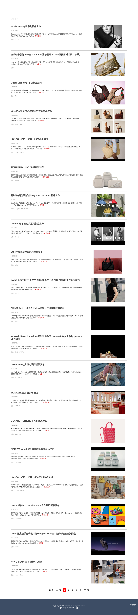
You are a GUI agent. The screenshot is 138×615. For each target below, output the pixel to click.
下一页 (86, 590)
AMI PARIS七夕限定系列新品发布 (27, 364)
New (16, 575)
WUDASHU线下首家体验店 (24, 392)
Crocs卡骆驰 (19, 518)
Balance (21, 575)
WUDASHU (18, 406)
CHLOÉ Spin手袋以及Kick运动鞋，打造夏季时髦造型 (37, 308)
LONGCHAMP (19, 152)
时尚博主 (21, 352)
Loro (16, 124)
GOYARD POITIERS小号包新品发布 (29, 421)
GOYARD (18, 434)
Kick (16, 321)
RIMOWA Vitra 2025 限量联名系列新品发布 (32, 449)
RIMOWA (18, 462)
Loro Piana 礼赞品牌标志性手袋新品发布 (31, 111)
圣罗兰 (17, 293)
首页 (12, 19)
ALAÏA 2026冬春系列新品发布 (26, 26)
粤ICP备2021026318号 (69, 608)
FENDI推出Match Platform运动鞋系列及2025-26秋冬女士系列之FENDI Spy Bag (46, 337)
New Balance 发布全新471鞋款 (26, 562)
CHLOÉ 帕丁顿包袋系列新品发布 (27, 223)
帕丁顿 (17, 237)
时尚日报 (56, 606)
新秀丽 (17, 180)
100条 (51, 590)
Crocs (17, 547)
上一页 (58, 590)
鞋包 (16, 19)
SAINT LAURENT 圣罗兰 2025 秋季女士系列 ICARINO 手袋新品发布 (45, 280)
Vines (26, 208)
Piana (20, 124)
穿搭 (16, 352)
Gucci (17, 96)
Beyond (18, 208)
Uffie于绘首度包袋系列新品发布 (26, 252)
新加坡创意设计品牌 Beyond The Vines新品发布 (35, 195)
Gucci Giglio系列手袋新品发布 (26, 83)
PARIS (20, 378)
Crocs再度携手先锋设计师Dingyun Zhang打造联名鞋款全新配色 (43, 533)
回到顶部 (133, 605)
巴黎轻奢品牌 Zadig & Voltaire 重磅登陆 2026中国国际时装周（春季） (46, 54)
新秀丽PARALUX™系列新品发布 (27, 167)
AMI (16, 378)
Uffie (16, 265)
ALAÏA (17, 39)
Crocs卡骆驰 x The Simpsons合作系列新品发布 (35, 505)
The (22, 208)
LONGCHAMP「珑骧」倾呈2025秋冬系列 (32, 477)
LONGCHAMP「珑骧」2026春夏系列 (29, 139)
